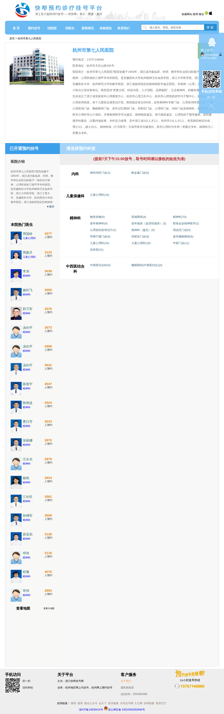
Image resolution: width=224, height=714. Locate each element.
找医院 (52, 28)
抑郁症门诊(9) (140, 236)
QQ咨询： (134, 694)
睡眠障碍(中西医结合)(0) (146, 265)
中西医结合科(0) (100, 265)
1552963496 (211, 55)
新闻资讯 (88, 28)
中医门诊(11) (181, 243)
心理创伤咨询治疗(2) (103, 230)
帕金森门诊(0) (140, 172)
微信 (201, 14)
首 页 (16, 28)
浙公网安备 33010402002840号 (124, 709)
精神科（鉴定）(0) (143, 230)
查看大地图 (48, 608)
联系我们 (123, 28)
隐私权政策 (127, 687)
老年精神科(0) (99, 223)
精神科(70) (179, 216)
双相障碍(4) (138, 216)
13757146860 (209, 58)
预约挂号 (34, 28)
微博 (195, 14)
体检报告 (106, 28)
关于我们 (126, 681)
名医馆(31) (96, 249)
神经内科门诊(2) (100, 172)
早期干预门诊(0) (100, 236)
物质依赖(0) (97, 216)
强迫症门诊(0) (182, 230)
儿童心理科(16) (99, 194)
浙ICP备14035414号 (91, 709)
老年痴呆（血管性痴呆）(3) (148, 223)
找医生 (69, 28)
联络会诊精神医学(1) (186, 223)
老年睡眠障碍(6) (183, 236)
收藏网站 (187, 14)
